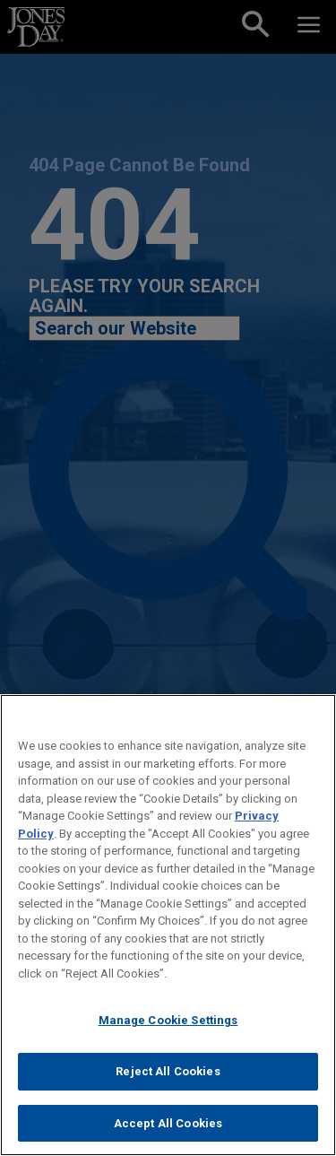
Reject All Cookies (168, 1076)
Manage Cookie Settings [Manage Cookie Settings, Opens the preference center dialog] (168, 1025)
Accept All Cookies (168, 1128)
